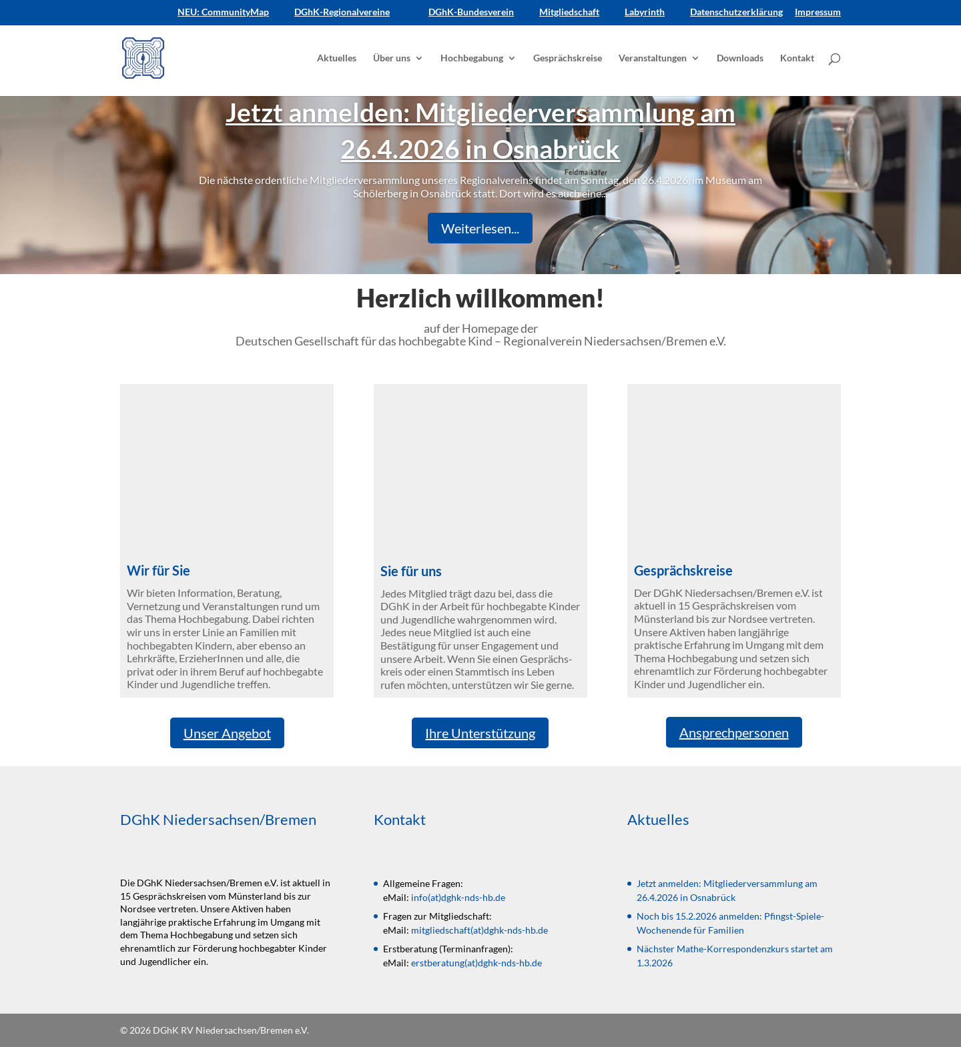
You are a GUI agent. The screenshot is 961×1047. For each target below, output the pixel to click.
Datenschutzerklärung (736, 12)
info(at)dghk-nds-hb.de (458, 897)
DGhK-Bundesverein (471, 12)
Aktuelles (336, 58)
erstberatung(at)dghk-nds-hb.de (476, 962)
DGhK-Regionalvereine (342, 12)
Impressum (818, 12)
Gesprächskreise (567, 58)
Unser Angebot (227, 733)
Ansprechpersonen (734, 732)
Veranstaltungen (653, 58)
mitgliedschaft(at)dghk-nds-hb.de (479, 930)
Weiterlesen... (480, 228)
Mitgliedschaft (569, 12)
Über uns (391, 58)
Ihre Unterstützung (480, 733)
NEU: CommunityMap (223, 12)
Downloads (740, 58)
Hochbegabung (471, 58)
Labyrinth (645, 12)
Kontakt (797, 58)
